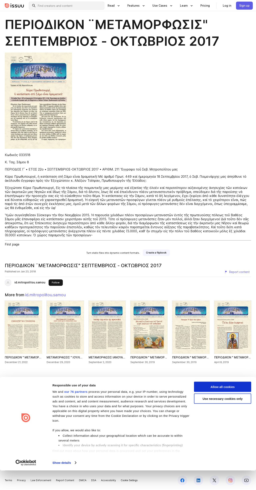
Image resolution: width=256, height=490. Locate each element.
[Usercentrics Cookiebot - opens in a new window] (25, 482)
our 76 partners (76, 411)
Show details (61, 482)
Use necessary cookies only (223, 418)
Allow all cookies (223, 406)
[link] (205, 6)
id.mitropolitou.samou (29, 282)
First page (12, 244)
